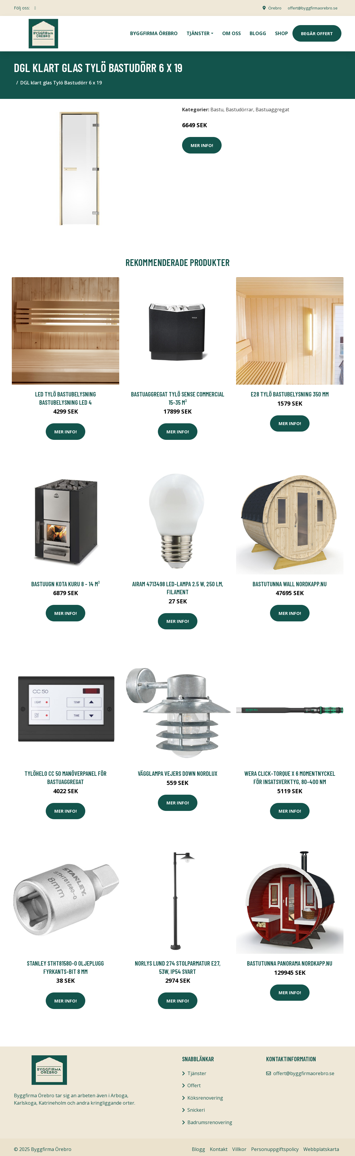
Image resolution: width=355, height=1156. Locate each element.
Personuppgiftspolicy (275, 1145)
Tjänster (196, 1069)
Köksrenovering (205, 1093)
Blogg (258, 31)
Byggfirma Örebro (154, 31)
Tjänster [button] (198, 31)
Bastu (216, 105)
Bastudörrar (239, 105)
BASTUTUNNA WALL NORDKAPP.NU (290, 579)
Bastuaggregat (272, 105)
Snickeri (196, 1106)
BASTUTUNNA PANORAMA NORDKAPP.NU (289, 959)
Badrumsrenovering (209, 1118)
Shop (281, 31)
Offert (194, 1081)
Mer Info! (202, 141)
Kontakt (219, 1145)
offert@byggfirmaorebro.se (311, 8)
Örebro (271, 8)
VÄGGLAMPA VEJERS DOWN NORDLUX (177, 769)
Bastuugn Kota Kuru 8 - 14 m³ (65, 579)
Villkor (239, 1145)
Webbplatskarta (321, 1145)
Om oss (231, 31)
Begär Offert (317, 31)
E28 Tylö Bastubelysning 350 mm (290, 390)
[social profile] (35, 8)
